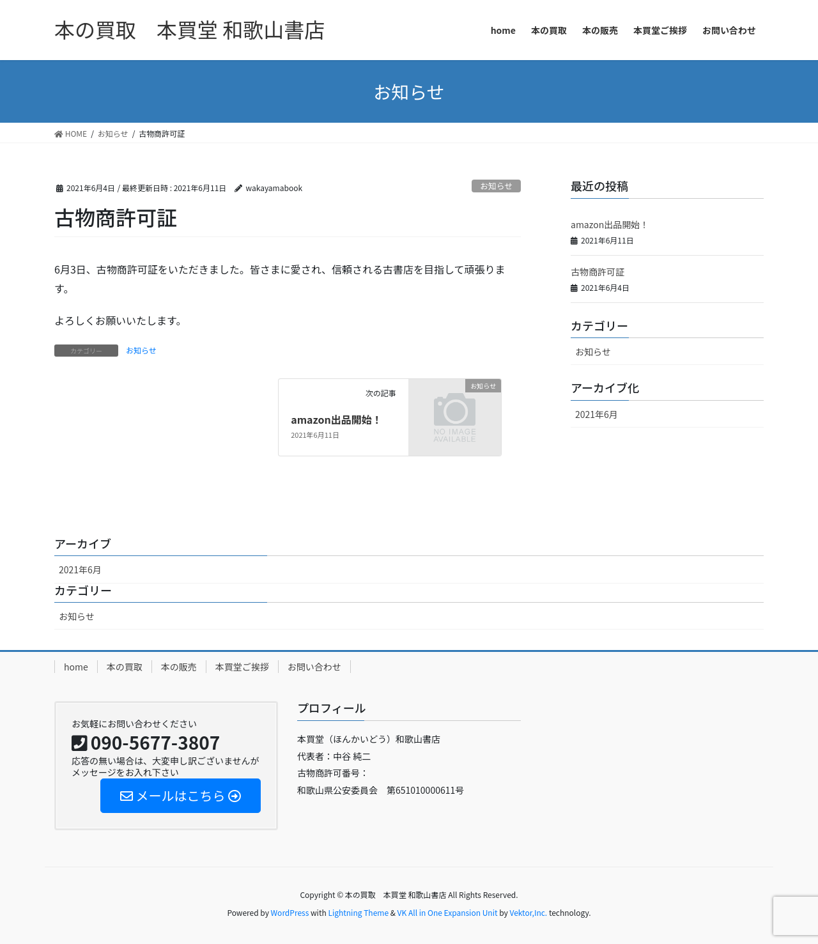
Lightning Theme (358, 912)
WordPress (290, 912)
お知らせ (496, 186)
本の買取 (125, 666)
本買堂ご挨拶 (242, 666)
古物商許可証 (597, 271)
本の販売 (179, 666)
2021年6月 (596, 414)
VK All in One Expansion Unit (447, 912)
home (76, 666)
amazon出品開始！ (336, 419)
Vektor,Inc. (528, 912)
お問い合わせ (314, 666)
